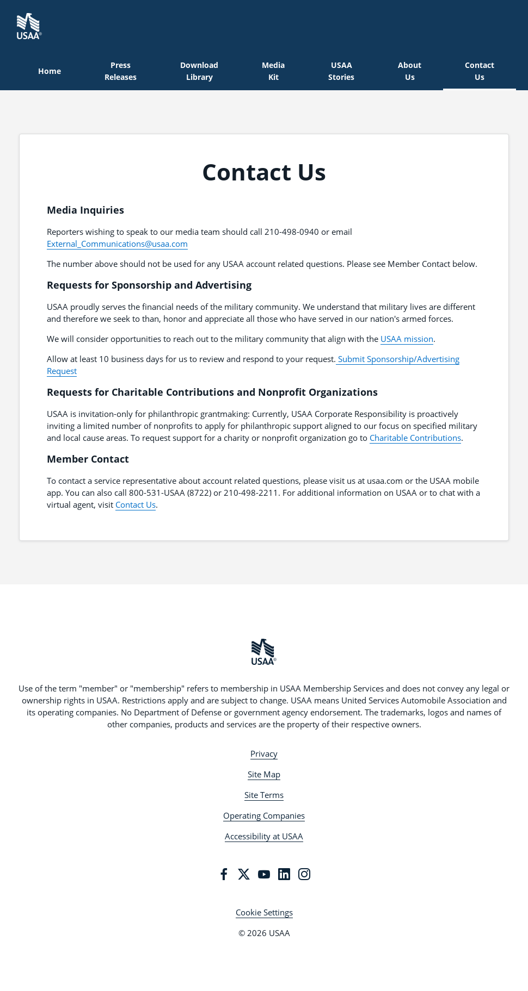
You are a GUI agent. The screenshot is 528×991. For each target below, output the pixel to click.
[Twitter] (244, 874)
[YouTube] (264, 874)
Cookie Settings (264, 912)
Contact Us (135, 504)
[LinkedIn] (284, 874)
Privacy (264, 753)
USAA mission (406, 338)
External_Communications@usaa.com (117, 243)
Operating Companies (264, 815)
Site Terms (264, 794)
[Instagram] (304, 874)
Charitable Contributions (415, 437)
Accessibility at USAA (264, 836)
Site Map (264, 774)
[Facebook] (224, 874)
